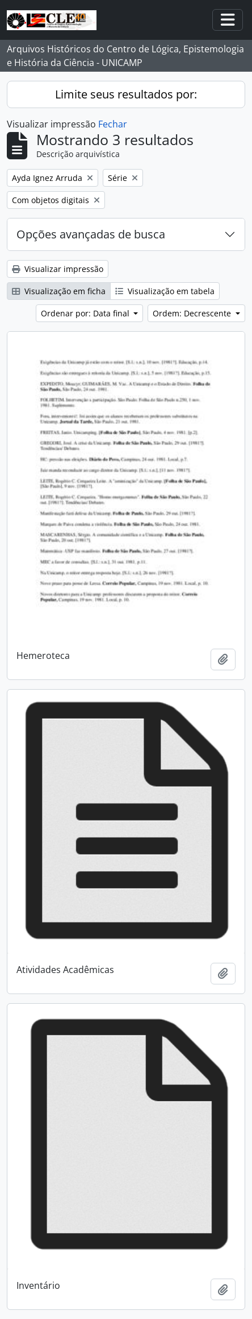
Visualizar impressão (57, 268)
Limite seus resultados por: (126, 94)
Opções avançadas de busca (90, 234)
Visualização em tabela (165, 291)
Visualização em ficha (59, 291)
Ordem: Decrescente (193, 313)
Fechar (112, 124)
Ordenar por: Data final (86, 313)
